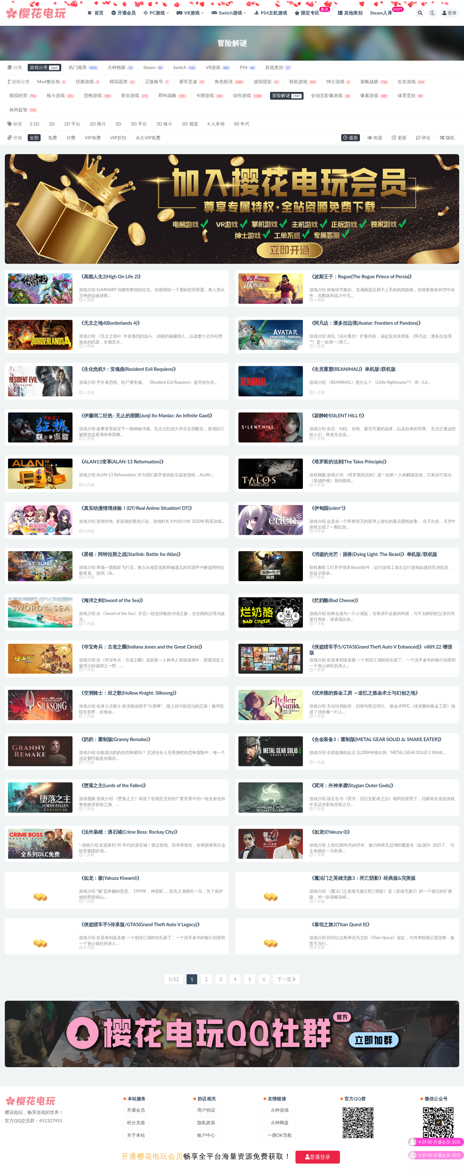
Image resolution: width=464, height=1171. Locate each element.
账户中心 (206, 1135)
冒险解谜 (287, 95)
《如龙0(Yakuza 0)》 (330, 832)
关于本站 (136, 1135)
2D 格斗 (98, 123)
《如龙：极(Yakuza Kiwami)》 (110, 878)
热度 (375, 137)
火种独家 (121, 67)
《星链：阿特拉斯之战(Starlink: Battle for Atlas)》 (131, 554)
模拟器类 (123, 81)
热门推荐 (83, 67)
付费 (70, 137)
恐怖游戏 (98, 95)
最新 (350, 137)
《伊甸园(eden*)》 (328, 508)
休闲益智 (23, 109)
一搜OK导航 (279, 1135)
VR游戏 (218, 67)
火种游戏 (280, 1110)
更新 (399, 137)
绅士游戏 (338, 81)
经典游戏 (88, 81)
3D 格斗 (164, 123)
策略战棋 (374, 81)
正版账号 (157, 81)
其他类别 (278, 67)
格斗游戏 (61, 95)
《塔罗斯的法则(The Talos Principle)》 (349, 461)
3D (118, 123)
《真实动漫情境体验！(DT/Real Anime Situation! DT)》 (136, 508)
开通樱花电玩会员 (152, 1156)
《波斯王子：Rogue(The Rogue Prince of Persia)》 (361, 276)
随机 (447, 137)
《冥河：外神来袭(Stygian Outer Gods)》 (352, 785)
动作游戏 (248, 95)
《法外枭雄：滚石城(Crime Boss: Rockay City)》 (129, 832)
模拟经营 (23, 95)
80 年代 (241, 123)
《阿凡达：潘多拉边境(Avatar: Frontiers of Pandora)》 (366, 323)
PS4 (248, 67)
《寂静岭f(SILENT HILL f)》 (338, 415)
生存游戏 (412, 81)
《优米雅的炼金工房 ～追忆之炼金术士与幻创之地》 (364, 693)
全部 (34, 137)
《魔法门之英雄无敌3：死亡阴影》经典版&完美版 (362, 878)
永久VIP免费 (148, 137)
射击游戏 (135, 95)
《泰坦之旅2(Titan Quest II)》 (340, 924)
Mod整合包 (51, 81)
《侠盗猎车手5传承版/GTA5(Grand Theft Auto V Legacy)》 (140, 924)
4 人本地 (216, 123)
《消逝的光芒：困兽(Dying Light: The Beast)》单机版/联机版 (373, 554)
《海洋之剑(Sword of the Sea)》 (112, 600)
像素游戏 (374, 95)
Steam (153, 67)
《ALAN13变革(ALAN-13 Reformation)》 (122, 461)
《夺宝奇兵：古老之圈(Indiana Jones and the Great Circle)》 (142, 647)
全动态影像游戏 (331, 95)
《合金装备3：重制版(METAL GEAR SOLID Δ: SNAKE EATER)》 (376, 739)
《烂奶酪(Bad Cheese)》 (334, 600)
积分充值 (136, 1122)
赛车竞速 (192, 81)
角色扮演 (229, 81)
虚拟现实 (267, 81)
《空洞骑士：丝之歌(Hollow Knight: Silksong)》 (129, 693)
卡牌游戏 (210, 95)
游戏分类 (44, 67)
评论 (423, 137)
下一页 (286, 979)
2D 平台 (72, 123)
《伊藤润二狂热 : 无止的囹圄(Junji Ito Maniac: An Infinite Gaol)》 (147, 415)
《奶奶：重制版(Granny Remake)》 (115, 739)
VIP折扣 (118, 137)
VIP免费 (93, 137)
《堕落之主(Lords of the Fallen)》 (113, 785)
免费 (52, 137)
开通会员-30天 (447, 1162)
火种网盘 (280, 1122)
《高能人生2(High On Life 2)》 (111, 276)
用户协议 (206, 1110)
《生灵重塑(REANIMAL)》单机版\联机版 (352, 369)
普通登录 (317, 1157)
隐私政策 (206, 1122)
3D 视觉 (190, 123)
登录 (449, 12)
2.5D (34, 123)
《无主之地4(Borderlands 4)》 (110, 323)
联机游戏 (303, 81)
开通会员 (136, 1110)
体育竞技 (411, 95)
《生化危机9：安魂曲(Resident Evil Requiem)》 (128, 369)
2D (52, 123)
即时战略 (173, 95)
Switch (184, 67)
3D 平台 (138, 123)
